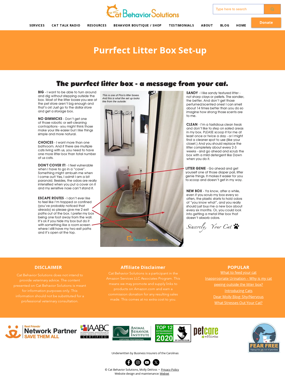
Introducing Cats (238, 290)
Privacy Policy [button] (170, 370)
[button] (97, 25)
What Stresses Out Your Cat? (238, 302)
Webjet (164, 374)
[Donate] (266, 23)
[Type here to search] (235, 9)
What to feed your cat (238, 272)
